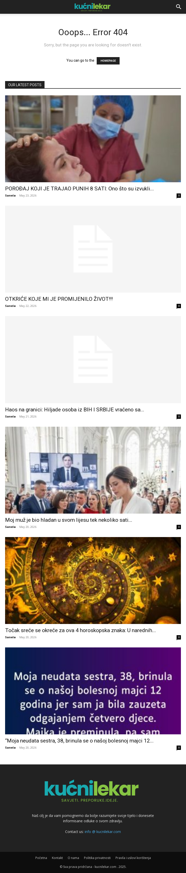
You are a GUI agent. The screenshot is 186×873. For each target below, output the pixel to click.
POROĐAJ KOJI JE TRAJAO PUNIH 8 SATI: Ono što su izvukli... (79, 189)
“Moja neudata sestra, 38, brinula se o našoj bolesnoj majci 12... (79, 741)
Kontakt (57, 858)
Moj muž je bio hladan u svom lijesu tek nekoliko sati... (68, 520)
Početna (41, 858)
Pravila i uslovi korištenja (133, 858)
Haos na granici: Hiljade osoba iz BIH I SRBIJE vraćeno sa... (74, 410)
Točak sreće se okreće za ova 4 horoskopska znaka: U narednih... (80, 630)
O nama (73, 858)
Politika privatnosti (97, 858)
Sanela (10, 195)
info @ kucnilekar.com (103, 831)
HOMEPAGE (108, 60)
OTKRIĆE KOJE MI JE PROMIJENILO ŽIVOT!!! (59, 299)
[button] (179, 7)
